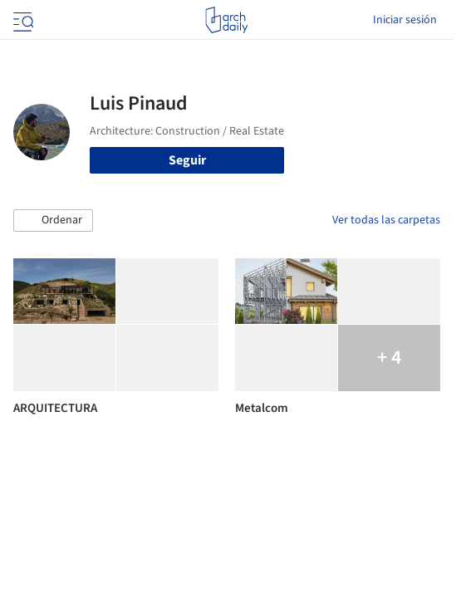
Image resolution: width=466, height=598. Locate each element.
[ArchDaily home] (226, 20)
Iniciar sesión (405, 20)
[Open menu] (21, 20)
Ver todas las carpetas (386, 220)
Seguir (187, 160)
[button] (53, 221)
